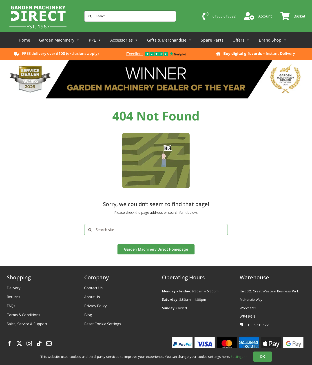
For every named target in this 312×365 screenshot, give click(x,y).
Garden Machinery (59, 40)
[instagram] (29, 343)
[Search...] (130, 16)
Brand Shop (273, 40)
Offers (241, 40)
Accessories (124, 40)
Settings (239, 356)
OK (262, 356)
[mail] (49, 343)
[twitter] (19, 343)
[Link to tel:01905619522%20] (241, 325)
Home (24, 40)
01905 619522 (257, 325)
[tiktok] (39, 343)
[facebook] (9, 343)
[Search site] (156, 229)
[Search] (89, 16)
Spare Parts (212, 40)
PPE (95, 40)
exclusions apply (82, 53)
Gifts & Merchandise (169, 40)
